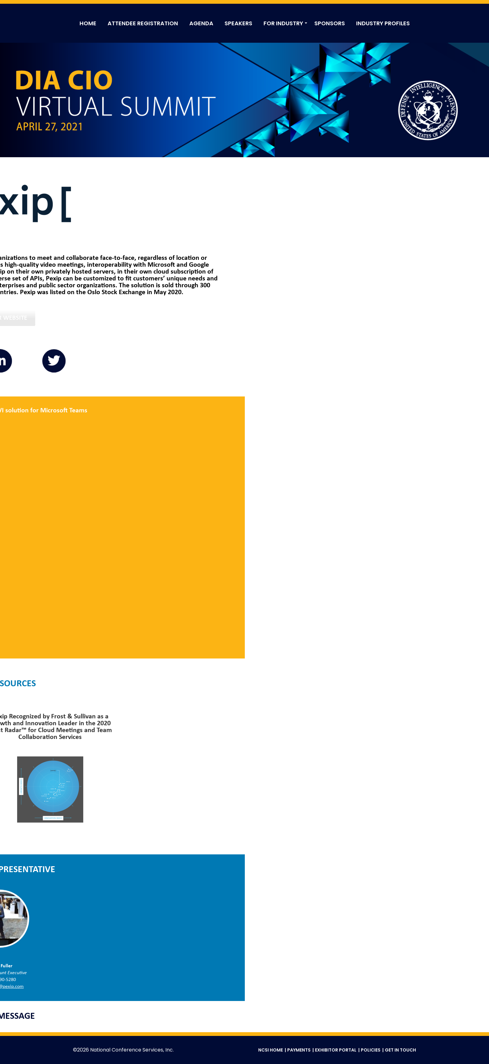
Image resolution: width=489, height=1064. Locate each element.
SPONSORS (329, 23)
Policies (370, 1050)
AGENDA (201, 23)
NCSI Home (270, 1050)
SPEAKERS (238, 23)
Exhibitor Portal (335, 1050)
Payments (299, 1050)
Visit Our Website (244, 318)
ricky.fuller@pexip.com (244, 986)
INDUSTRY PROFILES (383, 23)
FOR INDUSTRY (283, 23)
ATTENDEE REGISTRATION (143, 23)
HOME (88, 23)
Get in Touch (400, 1050)
